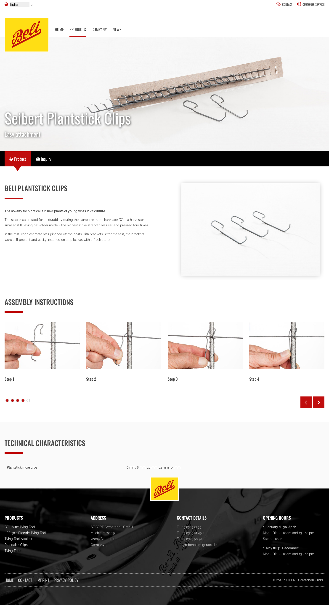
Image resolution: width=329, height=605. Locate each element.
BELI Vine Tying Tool (20, 527)
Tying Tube (13, 551)
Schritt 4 (23, 400)
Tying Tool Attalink (18, 539)
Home (9, 580)
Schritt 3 (17, 400)
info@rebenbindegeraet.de (197, 545)
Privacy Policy (66, 580)
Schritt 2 (12, 400)
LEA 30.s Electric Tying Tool (25, 533)
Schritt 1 (7, 400)
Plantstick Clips (16, 545)
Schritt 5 (28, 400)
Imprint (43, 580)
